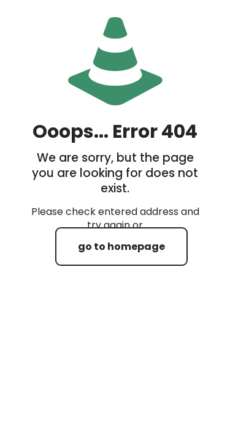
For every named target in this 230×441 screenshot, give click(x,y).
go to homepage (121, 246)
